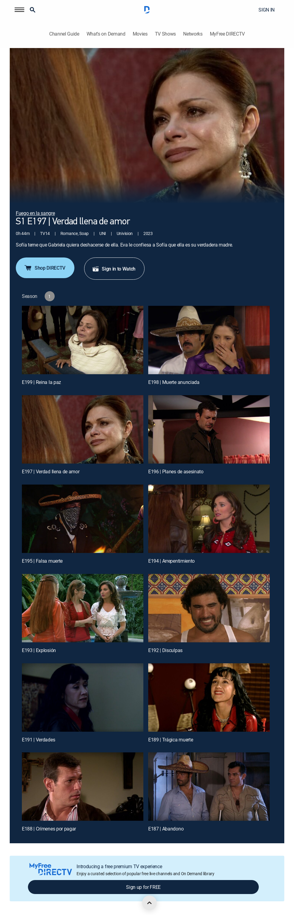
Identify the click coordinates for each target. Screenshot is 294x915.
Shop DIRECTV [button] (44, 268)
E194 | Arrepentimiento (171, 561)
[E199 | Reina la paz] (82, 340)
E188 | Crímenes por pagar (49, 828)
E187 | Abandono (165, 828)
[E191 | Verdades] (82, 697)
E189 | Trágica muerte (170, 739)
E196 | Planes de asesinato (175, 471)
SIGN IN (266, 9)
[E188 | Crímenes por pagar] (82, 786)
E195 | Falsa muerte (42, 561)
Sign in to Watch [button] (113, 268)
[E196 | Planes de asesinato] (209, 429)
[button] (19, 10)
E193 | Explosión (39, 650)
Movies (140, 34)
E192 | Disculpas (165, 650)
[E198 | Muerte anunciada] (209, 340)
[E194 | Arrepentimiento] (209, 519)
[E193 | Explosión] (82, 608)
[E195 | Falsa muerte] (82, 519)
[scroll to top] (149, 903)
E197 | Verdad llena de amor (50, 471)
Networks (192, 34)
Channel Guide (64, 34)
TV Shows (165, 34)
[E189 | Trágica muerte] (209, 697)
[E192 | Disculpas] (209, 608)
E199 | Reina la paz (41, 382)
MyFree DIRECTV (227, 34)
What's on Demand (106, 34)
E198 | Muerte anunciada (174, 382)
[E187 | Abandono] (209, 786)
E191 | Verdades (38, 739)
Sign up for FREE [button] (143, 887)
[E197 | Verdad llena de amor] (82, 429)
